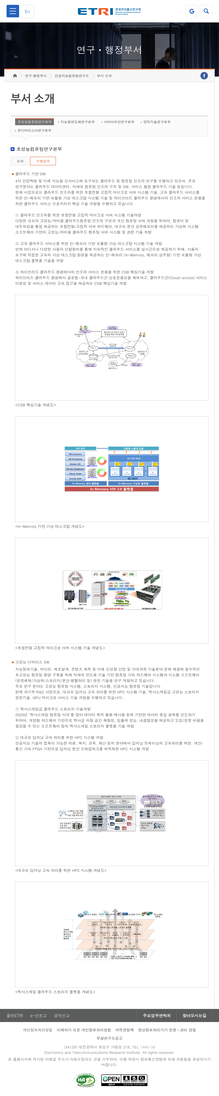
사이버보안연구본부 (119, 121)
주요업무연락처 (157, 1015)
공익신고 (62, 1015)
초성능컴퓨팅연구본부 (34, 121)
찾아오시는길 (194, 1015)
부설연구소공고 (110, 1038)
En (27, 11)
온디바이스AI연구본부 (34, 130)
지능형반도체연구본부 (77, 121)
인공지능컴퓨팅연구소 (72, 75)
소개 (20, 160)
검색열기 (206, 11)
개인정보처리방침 (37, 1030)
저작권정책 (124, 1030)
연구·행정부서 (36, 75)
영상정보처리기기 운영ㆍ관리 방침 (167, 1030)
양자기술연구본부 (157, 121)
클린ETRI (15, 1015)
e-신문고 (38, 1015)
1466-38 (147, 1047)
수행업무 (43, 160)
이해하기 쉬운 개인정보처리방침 (84, 1030)
